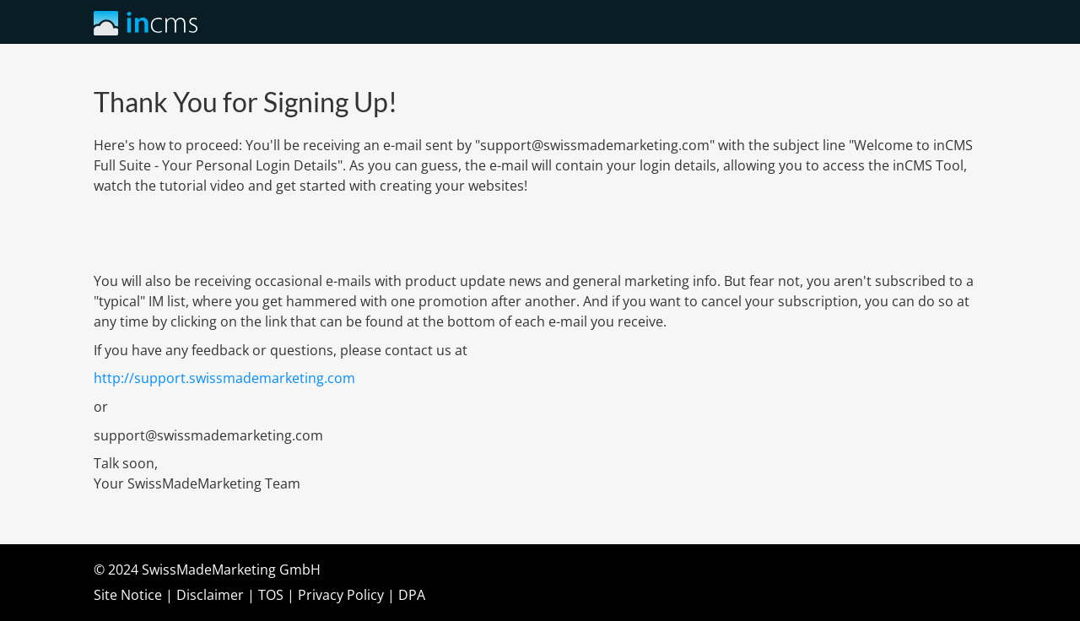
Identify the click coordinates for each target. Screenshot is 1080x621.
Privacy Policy (341, 595)
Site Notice (128, 595)
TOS (271, 595)
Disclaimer (210, 595)
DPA (411, 595)
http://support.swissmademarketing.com (224, 378)
